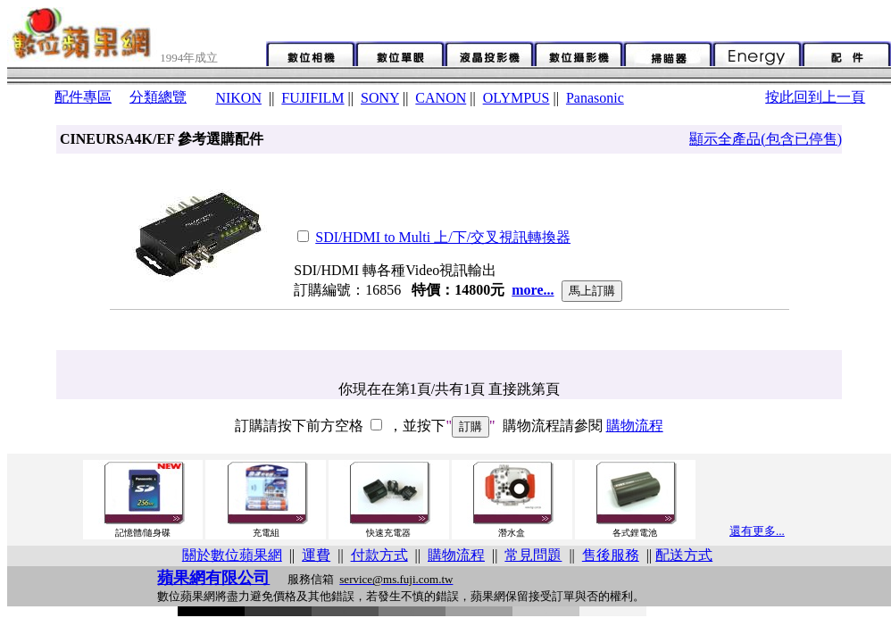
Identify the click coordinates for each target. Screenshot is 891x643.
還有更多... (757, 531)
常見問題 (533, 555)
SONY (380, 97)
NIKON (238, 97)
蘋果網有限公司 (213, 578)
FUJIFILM (312, 97)
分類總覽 (158, 96)
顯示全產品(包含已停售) (765, 138)
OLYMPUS (516, 97)
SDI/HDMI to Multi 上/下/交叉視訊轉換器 (442, 237)
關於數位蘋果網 (232, 555)
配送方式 (683, 555)
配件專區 (83, 96)
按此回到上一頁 (815, 96)
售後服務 (610, 555)
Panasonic (595, 97)
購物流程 (634, 425)
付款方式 (379, 555)
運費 (316, 555)
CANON (440, 97)
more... (533, 289)
